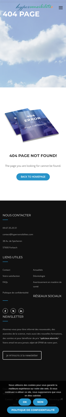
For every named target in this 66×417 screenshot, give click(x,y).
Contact (6, 269)
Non (40, 402)
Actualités (38, 269)
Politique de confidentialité (33, 410)
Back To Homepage (33, 176)
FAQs (5, 282)
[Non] (61, 399)
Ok (25, 402)
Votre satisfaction (11, 276)
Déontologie (39, 276)
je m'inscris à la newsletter (22, 355)
